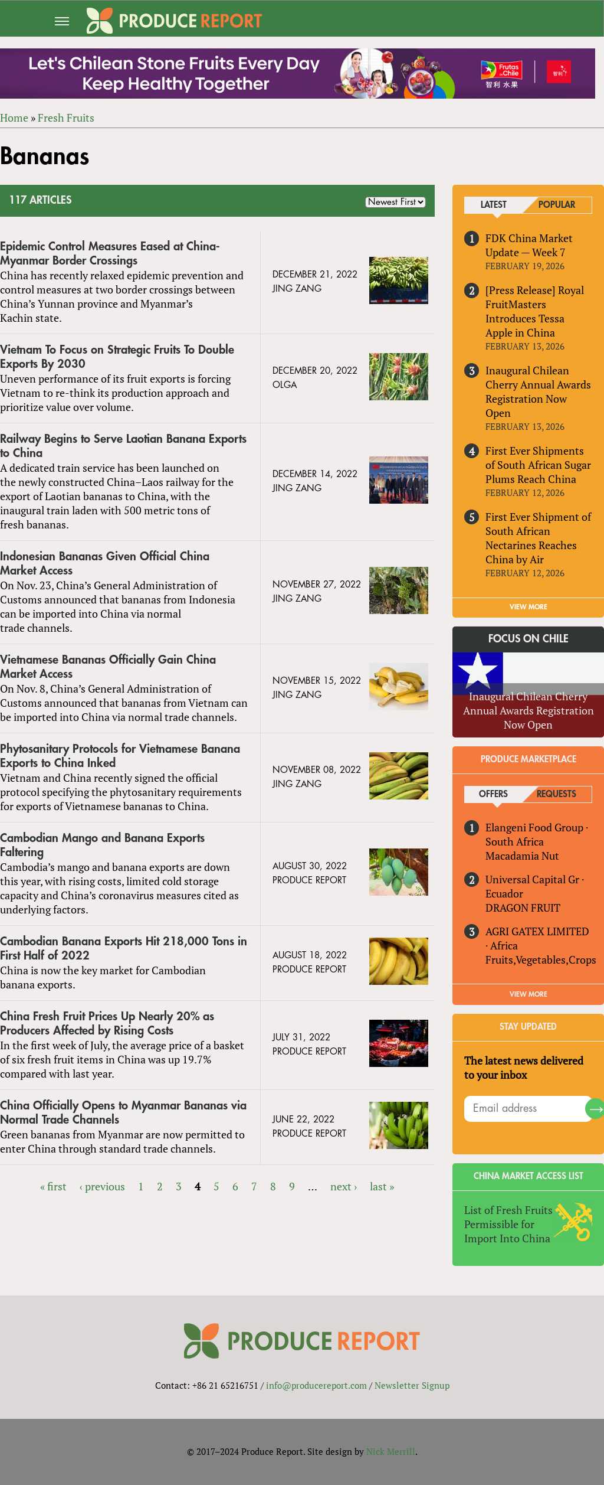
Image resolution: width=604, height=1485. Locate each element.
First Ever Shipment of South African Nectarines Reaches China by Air (538, 538)
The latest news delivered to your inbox (523, 1067)
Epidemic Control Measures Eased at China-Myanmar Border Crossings (110, 253)
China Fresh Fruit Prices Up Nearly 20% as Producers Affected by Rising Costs (107, 1023)
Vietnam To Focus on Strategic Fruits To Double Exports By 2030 (117, 357)
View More (528, 994)
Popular (557, 205)
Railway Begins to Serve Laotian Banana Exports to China (123, 446)
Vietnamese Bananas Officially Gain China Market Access (108, 667)
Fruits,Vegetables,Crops (540, 959)
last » (382, 1186)
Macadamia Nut (522, 855)
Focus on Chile (528, 639)
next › (343, 1186)
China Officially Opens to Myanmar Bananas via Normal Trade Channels (123, 1112)
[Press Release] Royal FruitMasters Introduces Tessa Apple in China (534, 311)
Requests (556, 794)
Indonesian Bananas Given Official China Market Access (104, 563)
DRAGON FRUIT (522, 907)
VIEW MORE (528, 607)
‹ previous (102, 1186)
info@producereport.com (316, 1385)
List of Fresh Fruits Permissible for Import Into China (508, 1224)
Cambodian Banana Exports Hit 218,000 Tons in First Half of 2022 (123, 948)
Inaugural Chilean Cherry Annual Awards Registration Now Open (538, 391)
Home (14, 117)
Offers (493, 794)
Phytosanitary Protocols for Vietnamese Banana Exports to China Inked (120, 756)
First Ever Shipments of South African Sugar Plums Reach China (538, 464)
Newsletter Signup (412, 1385)
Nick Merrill (390, 1451)
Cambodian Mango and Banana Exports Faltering (102, 845)
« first (53, 1186)
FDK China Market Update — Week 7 (529, 245)
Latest (494, 205)
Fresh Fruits (66, 117)
